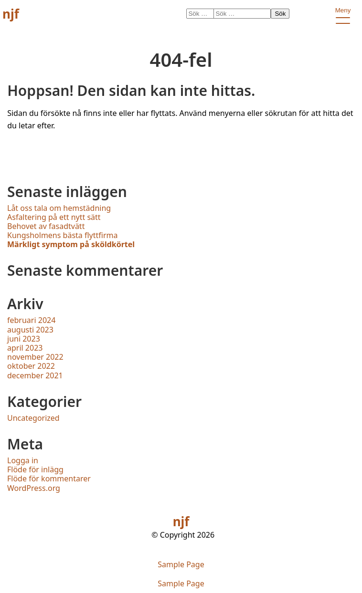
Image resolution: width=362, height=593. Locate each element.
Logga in (22, 460)
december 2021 (35, 375)
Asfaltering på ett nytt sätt (54, 217)
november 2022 (35, 357)
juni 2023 (23, 338)
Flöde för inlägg (35, 469)
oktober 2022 (31, 366)
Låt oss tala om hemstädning (59, 208)
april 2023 (25, 348)
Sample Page (181, 564)
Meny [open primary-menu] (343, 12)
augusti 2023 (30, 329)
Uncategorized (33, 418)
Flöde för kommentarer (49, 478)
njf (10, 14)
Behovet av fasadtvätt (46, 226)
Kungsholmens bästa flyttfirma (62, 235)
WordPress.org (33, 488)
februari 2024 (31, 320)
